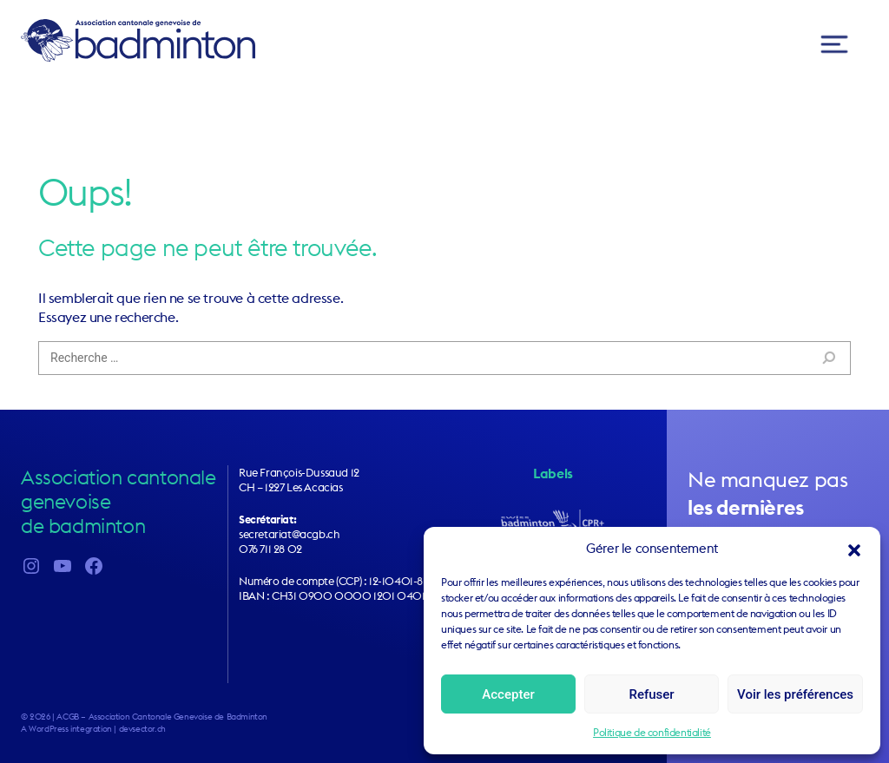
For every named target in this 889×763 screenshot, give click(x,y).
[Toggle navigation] (834, 44)
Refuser (651, 694)
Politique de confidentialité (652, 732)
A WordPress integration (66, 728)
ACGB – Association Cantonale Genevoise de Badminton (138, 40)
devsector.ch (142, 728)
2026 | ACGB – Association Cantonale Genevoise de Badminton (148, 716)
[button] (854, 548)
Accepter (508, 694)
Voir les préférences (795, 694)
